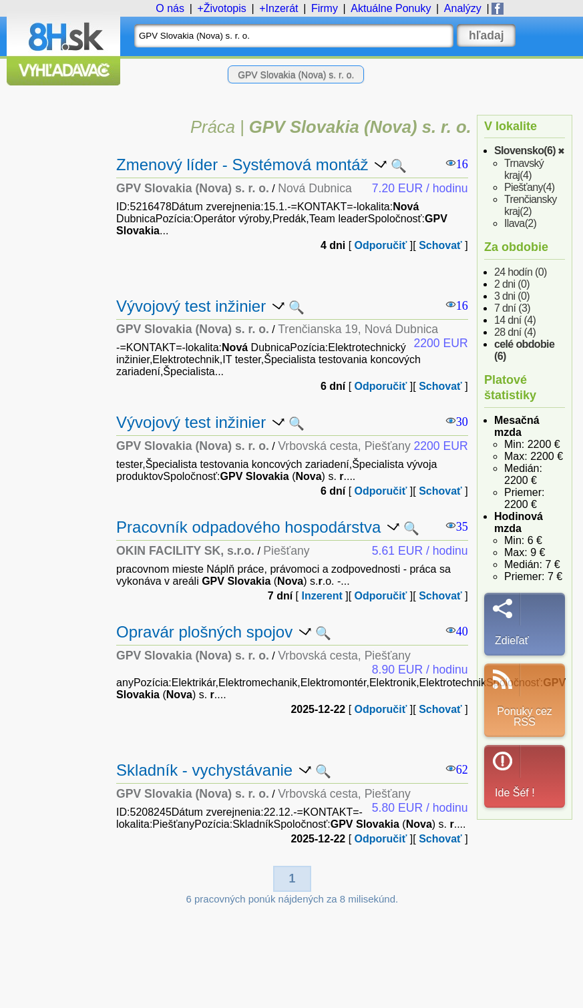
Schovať (440, 245)
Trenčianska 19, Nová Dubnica (358, 329)
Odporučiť (381, 245)
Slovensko (525, 150)
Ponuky (391, 8)
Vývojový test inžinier (191, 306)
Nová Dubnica (315, 188)
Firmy (324, 8)
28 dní (515, 332)
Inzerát (282, 8)
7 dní (512, 308)
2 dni (512, 284)
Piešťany (529, 187)
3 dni (512, 296)
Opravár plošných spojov (204, 632)
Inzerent (321, 595)
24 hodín (520, 272)
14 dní (515, 320)
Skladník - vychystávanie (204, 770)
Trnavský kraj (524, 169)
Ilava (520, 223)
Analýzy (462, 8)
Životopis (225, 8)
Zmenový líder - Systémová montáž (242, 165)
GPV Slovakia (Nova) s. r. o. (296, 74)
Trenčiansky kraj (530, 205)
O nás (170, 8)
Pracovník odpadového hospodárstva (248, 527)
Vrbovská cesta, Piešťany (344, 446)
